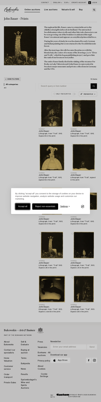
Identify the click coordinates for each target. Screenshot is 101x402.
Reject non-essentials (45, 206)
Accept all (22, 206)
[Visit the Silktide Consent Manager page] (82, 206)
